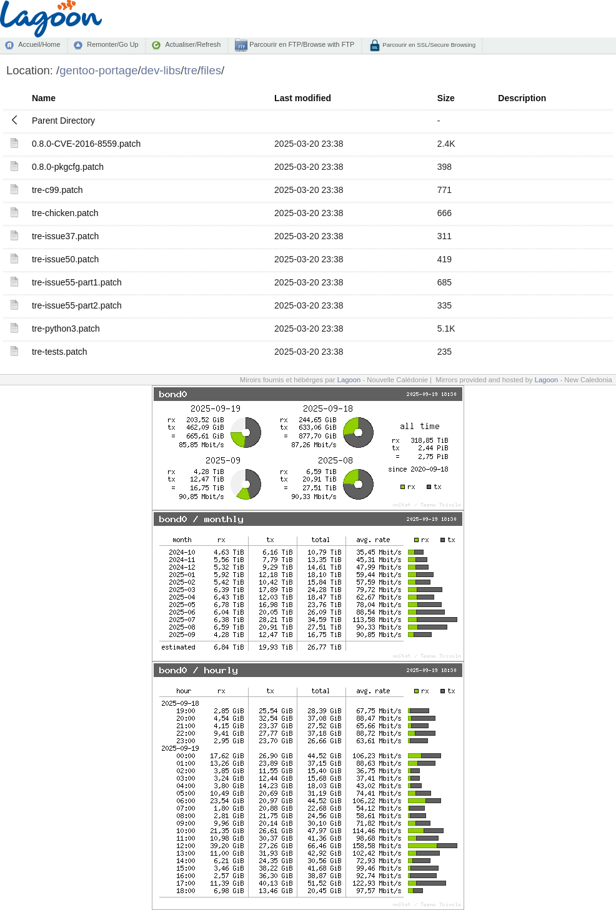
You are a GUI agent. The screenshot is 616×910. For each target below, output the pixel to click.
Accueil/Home (39, 44)
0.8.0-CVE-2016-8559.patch (86, 144)
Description (522, 98)
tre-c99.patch (57, 190)
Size (446, 98)
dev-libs (161, 70)
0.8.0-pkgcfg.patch (68, 167)
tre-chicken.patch (65, 213)
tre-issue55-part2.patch (77, 305)
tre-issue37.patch (65, 236)
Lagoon (349, 379)
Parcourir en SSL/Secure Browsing (428, 44)
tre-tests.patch (59, 352)
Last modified (302, 98)
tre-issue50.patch (65, 259)
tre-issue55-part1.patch (77, 282)
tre (190, 70)
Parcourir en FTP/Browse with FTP (300, 44)
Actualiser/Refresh (193, 44)
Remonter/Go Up (112, 44)
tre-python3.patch (66, 329)
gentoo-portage (98, 70)
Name (44, 98)
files (211, 70)
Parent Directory (63, 121)
